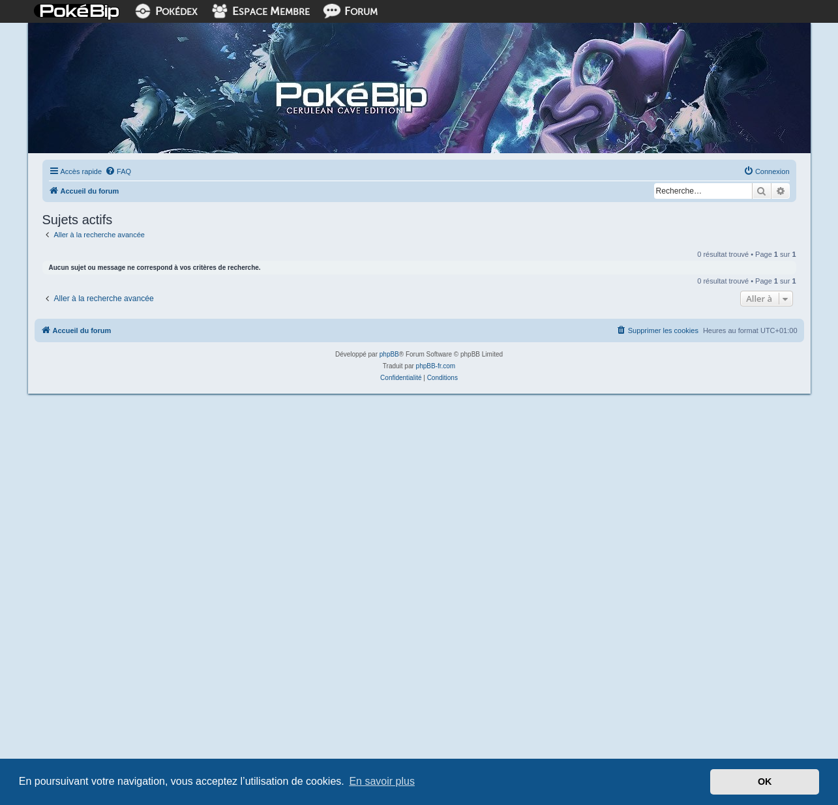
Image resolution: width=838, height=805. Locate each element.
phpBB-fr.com (436, 366)
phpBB (389, 354)
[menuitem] (118, 171)
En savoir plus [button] (382, 781)
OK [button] (765, 781)
